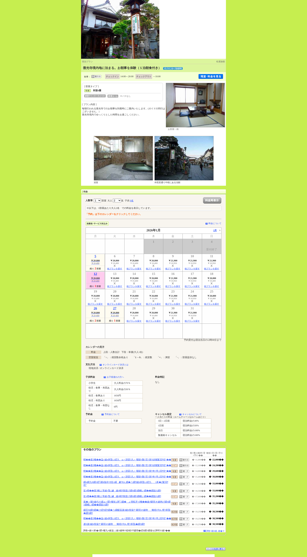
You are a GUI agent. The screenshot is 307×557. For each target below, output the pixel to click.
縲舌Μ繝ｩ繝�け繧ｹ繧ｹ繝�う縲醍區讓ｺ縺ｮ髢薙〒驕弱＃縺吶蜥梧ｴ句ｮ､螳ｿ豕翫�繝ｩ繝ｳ (127, 511)
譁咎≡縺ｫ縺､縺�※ (215, 531)
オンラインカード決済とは (115, 364)
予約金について (112, 414)
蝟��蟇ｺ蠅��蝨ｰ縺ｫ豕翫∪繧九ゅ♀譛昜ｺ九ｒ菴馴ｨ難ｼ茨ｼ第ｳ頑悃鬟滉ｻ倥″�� (127, 459)
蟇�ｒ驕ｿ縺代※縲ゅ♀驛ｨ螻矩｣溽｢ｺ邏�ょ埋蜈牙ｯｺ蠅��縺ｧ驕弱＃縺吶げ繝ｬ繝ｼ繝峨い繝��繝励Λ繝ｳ (127, 503)
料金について (215, 223)
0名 (132, 200)
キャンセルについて (192, 414)
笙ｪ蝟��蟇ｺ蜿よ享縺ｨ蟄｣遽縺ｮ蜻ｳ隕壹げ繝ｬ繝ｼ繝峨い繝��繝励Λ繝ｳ (122, 490)
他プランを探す (114, 268)
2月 (215, 230)
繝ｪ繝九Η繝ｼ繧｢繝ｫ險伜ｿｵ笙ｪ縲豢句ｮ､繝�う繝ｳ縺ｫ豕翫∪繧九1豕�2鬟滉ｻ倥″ (125, 484)
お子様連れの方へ (115, 377)
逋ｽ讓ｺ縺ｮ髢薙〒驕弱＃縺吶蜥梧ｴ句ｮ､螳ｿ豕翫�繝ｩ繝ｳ (114, 524)
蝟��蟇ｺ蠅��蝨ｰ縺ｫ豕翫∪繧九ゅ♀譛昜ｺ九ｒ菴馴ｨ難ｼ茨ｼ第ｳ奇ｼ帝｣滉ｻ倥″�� (127, 471)
